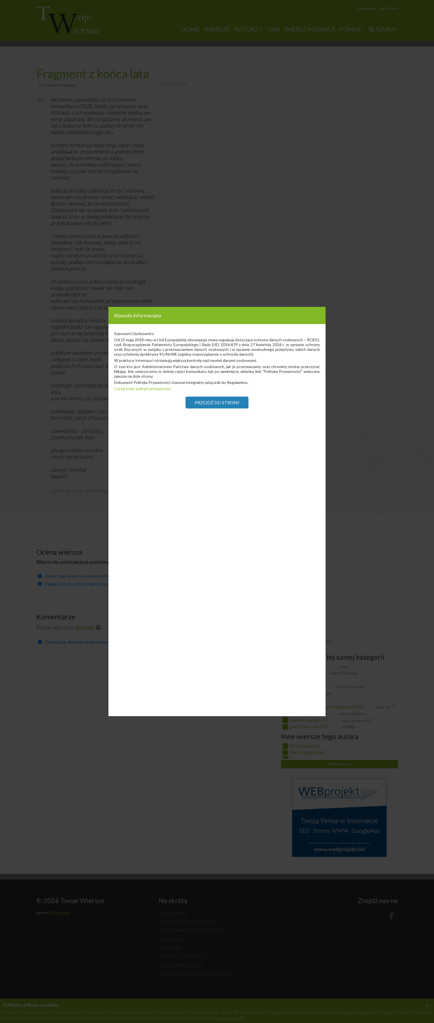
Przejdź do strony (217, 402)
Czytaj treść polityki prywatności (142, 388)
